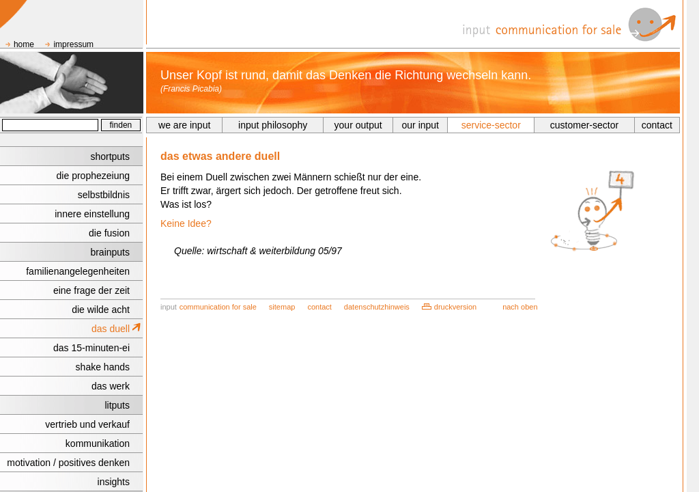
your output (358, 125)
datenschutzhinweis (377, 307)
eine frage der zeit (91, 290)
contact (657, 125)
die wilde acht (101, 309)
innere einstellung (92, 213)
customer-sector (584, 125)
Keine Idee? (186, 223)
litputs (117, 405)
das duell (110, 328)
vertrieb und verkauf (87, 424)
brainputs (110, 252)
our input (420, 125)
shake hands (103, 366)
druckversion (455, 307)
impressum (73, 44)
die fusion (109, 233)
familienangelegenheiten (78, 271)
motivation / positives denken (68, 462)
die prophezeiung (93, 175)
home (24, 44)
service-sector (491, 125)
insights (114, 481)
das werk (110, 386)
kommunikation (98, 443)
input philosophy (272, 125)
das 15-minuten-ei (91, 347)
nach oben (519, 307)
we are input (184, 125)
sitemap (282, 307)
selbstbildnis (104, 194)
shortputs (110, 156)
